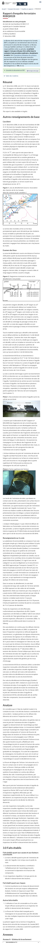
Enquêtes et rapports (27, 9)
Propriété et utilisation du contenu (25, 55)
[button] (22, 4)
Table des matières (12, 76)
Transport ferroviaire (13, 9)
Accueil (4, 9)
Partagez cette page (32, 70)
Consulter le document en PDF (15, 70)
